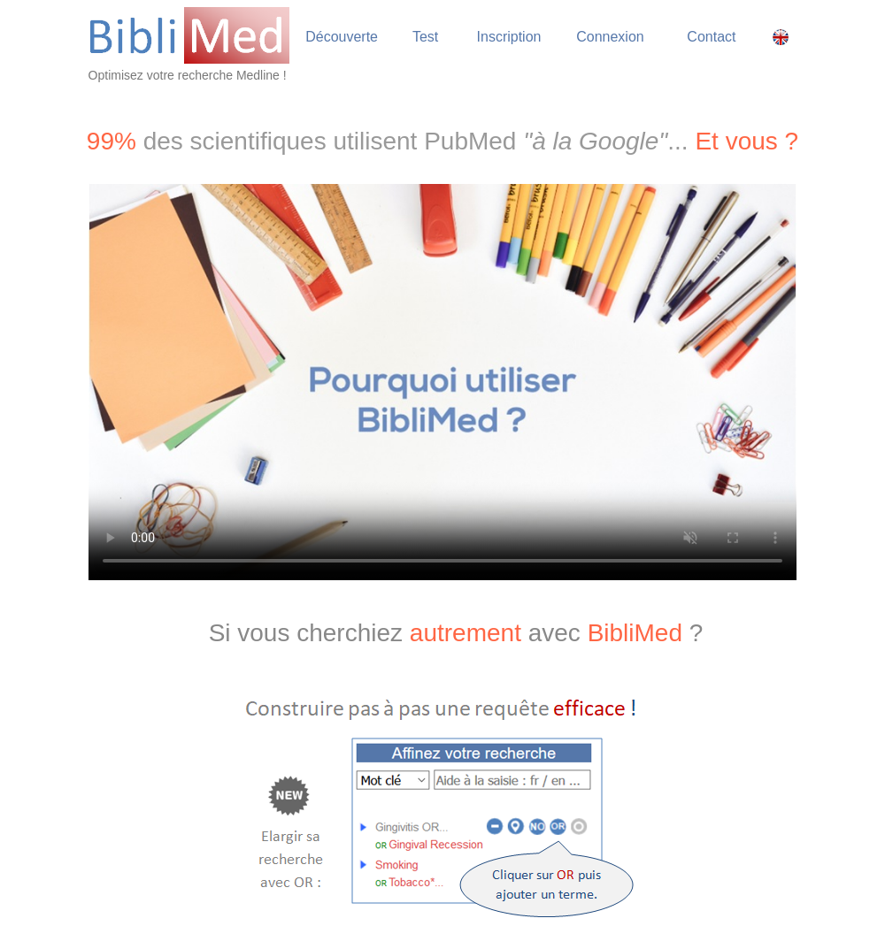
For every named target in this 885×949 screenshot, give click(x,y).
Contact (711, 36)
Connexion (610, 36)
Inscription (509, 36)
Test (425, 36)
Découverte (341, 36)
